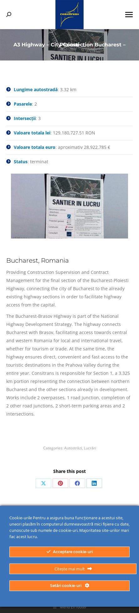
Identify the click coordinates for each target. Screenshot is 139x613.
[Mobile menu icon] (129, 14)
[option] (69, 206)
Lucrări (90, 448)
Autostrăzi (73, 448)
